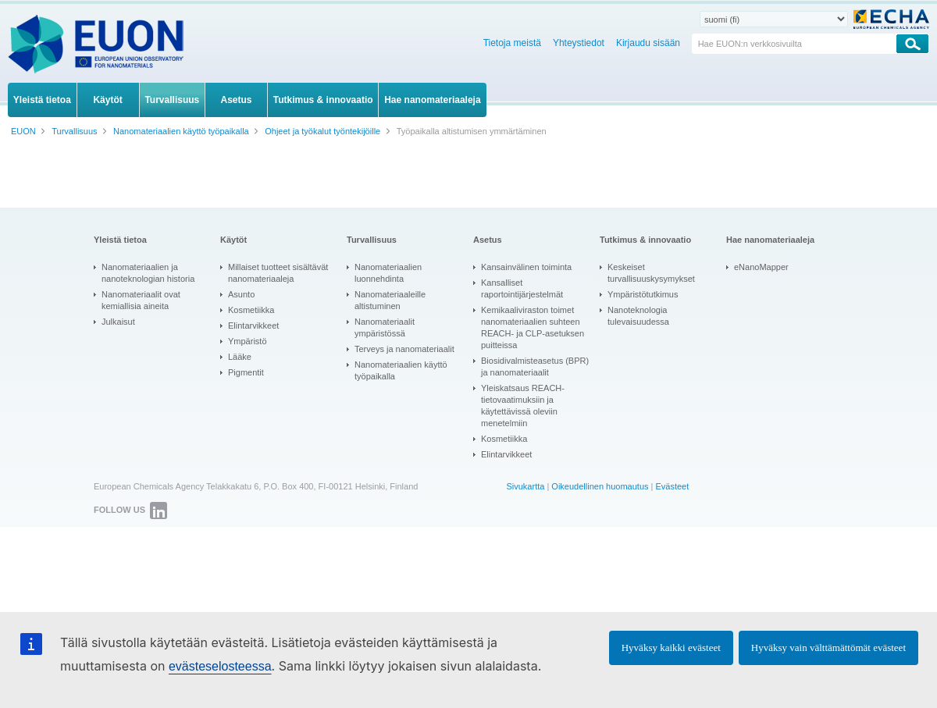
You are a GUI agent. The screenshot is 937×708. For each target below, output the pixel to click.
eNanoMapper (761, 267)
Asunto (241, 294)
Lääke (239, 356)
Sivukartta (525, 486)
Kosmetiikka (251, 310)
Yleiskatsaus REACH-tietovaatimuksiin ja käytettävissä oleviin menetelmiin (523, 405)
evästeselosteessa (220, 666)
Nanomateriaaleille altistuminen (390, 300)
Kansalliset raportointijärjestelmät (522, 288)
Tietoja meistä (512, 42)
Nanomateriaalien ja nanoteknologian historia (148, 272)
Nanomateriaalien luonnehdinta (388, 272)
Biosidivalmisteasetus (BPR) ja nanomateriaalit (535, 366)
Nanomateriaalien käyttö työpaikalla (400, 370)
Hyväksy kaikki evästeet (671, 647)
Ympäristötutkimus (642, 294)
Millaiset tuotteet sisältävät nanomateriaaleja (278, 272)
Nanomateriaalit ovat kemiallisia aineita (141, 300)
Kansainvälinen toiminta (526, 267)
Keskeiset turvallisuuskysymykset (651, 272)
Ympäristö (247, 341)
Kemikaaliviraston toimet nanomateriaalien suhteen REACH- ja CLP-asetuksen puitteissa (532, 327)
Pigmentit (246, 372)
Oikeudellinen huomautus (599, 486)
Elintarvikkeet (253, 325)
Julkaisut (118, 321)
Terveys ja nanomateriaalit (404, 349)
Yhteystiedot (578, 42)
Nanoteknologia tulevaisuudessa (638, 315)
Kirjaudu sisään (648, 42)
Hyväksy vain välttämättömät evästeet (828, 647)
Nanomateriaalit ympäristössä (384, 327)
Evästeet (672, 486)
